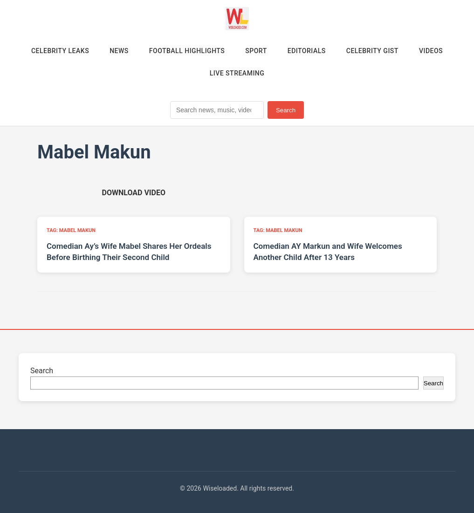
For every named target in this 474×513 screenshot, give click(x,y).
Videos (431, 51)
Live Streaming (237, 73)
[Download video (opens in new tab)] (133, 192)
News (119, 51)
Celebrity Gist (372, 51)
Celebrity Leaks (60, 51)
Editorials (307, 51)
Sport (256, 51)
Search (285, 110)
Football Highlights (187, 51)
